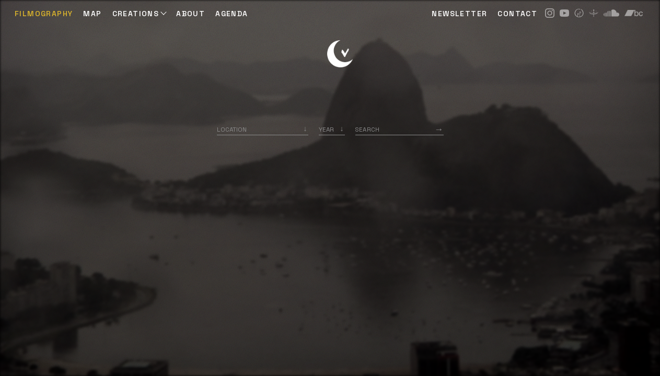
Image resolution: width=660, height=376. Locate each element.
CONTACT (517, 13)
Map (92, 13)
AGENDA (231, 13)
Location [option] (232, 129)
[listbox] (332, 129)
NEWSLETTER (459, 13)
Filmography (44, 13)
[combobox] (262, 129)
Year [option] (326, 129)
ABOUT (190, 13)
